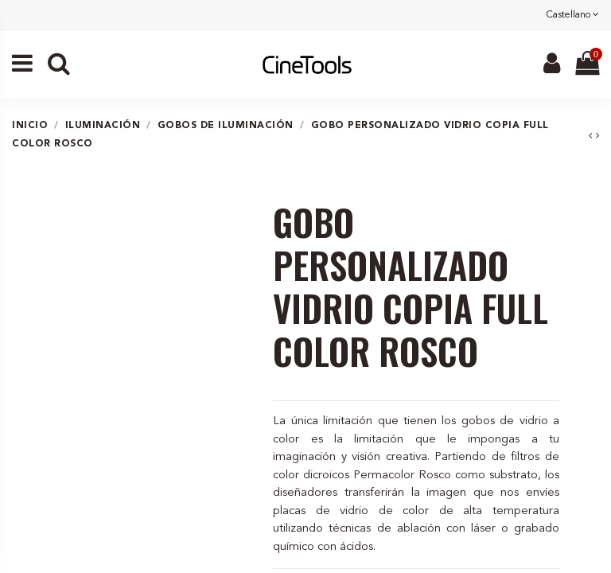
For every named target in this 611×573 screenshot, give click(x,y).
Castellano (573, 15)
